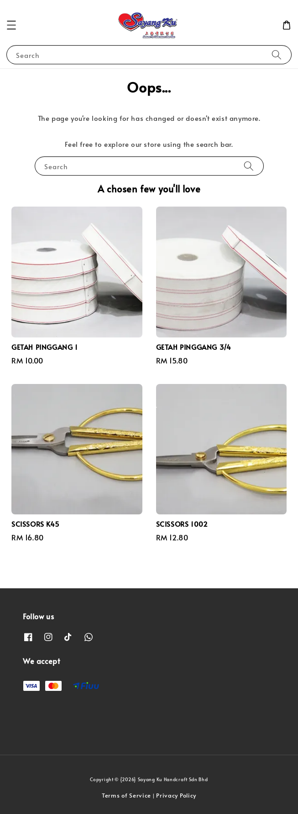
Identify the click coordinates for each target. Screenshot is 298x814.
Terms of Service (126, 795)
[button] (11, 25)
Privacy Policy (176, 795)
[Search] (276, 54)
